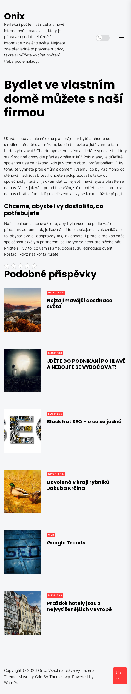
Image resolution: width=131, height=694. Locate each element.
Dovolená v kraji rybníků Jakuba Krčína (78, 485)
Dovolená (56, 292)
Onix (14, 16)
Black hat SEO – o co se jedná (84, 421)
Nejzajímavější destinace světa (79, 303)
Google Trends (66, 542)
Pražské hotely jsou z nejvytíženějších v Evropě (79, 606)
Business (55, 353)
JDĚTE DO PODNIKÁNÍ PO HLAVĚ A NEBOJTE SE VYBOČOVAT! (86, 364)
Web (51, 534)
